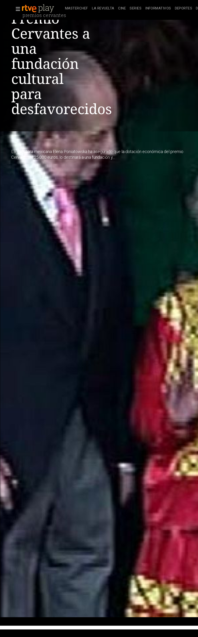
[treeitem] (76, 8)
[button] (16, 9)
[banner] (42, 8)
